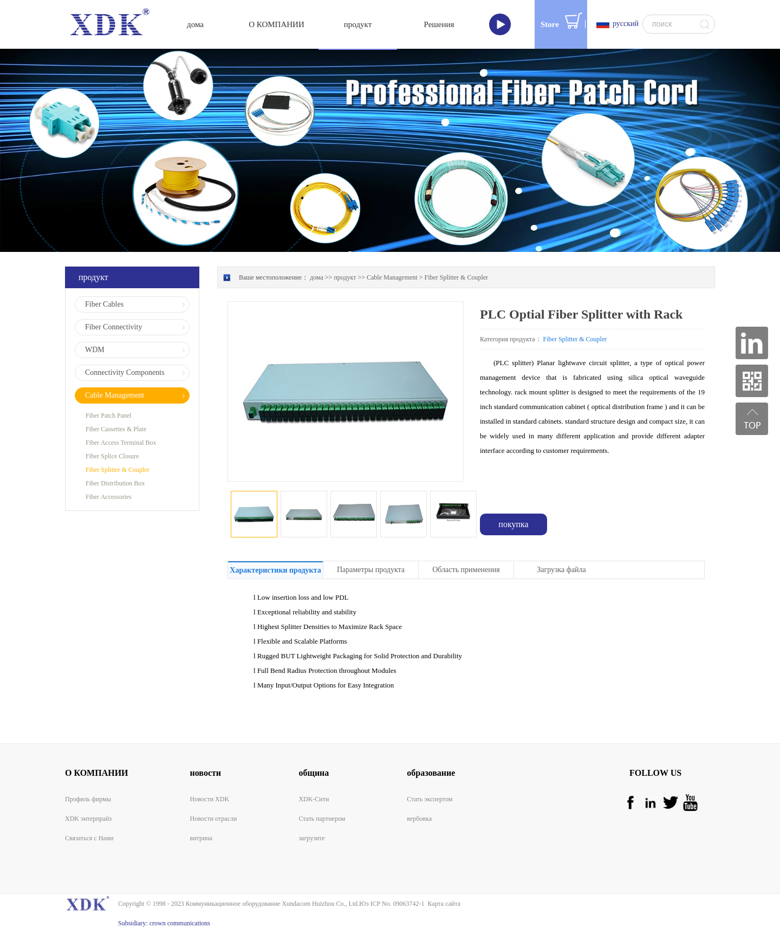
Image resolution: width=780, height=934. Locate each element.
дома (195, 24)
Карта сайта (442, 903)
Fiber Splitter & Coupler (456, 277)
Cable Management (392, 277)
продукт (345, 277)
